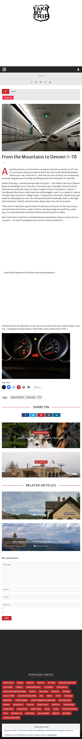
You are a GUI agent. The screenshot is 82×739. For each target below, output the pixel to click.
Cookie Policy (52, 735)
